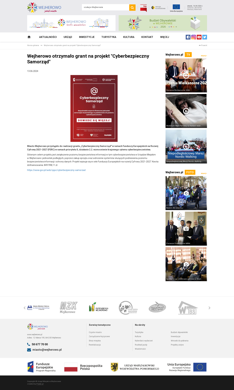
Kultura (138, 336)
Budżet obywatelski (179, 332)
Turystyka (139, 332)
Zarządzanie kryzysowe (99, 336)
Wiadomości (140, 349)
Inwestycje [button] (87, 37)
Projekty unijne (177, 345)
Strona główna (33, 45)
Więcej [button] (164, 37)
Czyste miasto (95, 332)
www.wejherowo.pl (34, 334)
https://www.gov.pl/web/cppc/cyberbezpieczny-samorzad (56, 170)
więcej (204, 56)
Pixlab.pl (40, 384)
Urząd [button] (68, 37)
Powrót (203, 45)
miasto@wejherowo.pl (47, 349)
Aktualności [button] (48, 37)
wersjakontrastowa (160, 7)
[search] (132, 7)
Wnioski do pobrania (179, 341)
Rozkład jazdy (141, 345)
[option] (42, 307)
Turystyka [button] (108, 37)
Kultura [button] (128, 37)
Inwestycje (175, 336)
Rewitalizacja (95, 345)
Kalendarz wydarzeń (144, 341)
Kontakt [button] (147, 37)
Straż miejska (95, 341)
